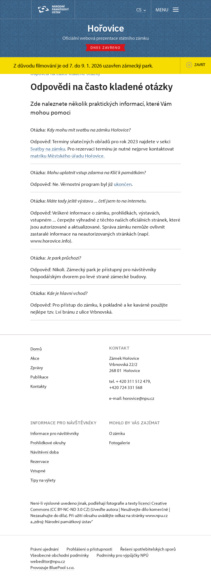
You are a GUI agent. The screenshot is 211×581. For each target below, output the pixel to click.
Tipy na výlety (42, 480)
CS (141, 10)
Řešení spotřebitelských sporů (148, 549)
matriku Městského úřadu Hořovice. (67, 155)
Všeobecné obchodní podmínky (60, 555)
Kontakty (38, 386)
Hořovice (105, 28)
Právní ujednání (45, 549)
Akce (34, 358)
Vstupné (38, 470)
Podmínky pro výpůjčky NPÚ (123, 555)
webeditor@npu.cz (47, 561)
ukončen (123, 184)
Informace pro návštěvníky (54, 433)
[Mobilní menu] (167, 9)
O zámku (117, 433)
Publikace (39, 377)
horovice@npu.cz (138, 398)
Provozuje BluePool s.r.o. (52, 567)
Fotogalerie (119, 442)
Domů (36, 349)
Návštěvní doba (44, 452)
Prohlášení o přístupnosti (90, 549)
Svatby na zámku (47, 148)
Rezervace (39, 461)
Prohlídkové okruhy (48, 442)
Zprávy (36, 367)
